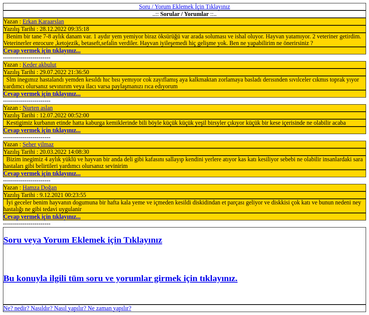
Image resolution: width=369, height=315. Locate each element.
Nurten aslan (38, 108)
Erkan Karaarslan (43, 21)
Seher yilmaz (38, 144)
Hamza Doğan (40, 187)
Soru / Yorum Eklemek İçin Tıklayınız (184, 6)
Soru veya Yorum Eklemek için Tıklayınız (82, 240)
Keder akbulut (39, 64)
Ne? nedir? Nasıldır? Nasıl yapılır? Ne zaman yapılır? (67, 308)
